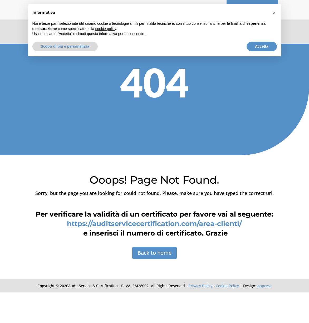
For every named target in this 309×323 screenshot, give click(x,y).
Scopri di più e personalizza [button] (65, 46)
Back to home (154, 252)
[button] (274, 12)
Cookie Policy (227, 285)
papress (264, 285)
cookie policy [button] (105, 29)
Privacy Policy (200, 285)
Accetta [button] (261, 46)
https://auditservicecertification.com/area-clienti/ (154, 223)
